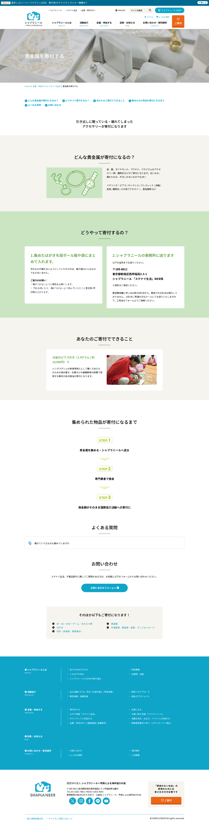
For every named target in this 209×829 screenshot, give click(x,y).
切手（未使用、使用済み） (68, 631)
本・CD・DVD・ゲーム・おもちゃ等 (73, 623)
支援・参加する (39, 86)
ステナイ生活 (54, 86)
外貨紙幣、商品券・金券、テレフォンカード (132, 627)
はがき (58, 627)
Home (27, 86)
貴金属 (113, 623)
